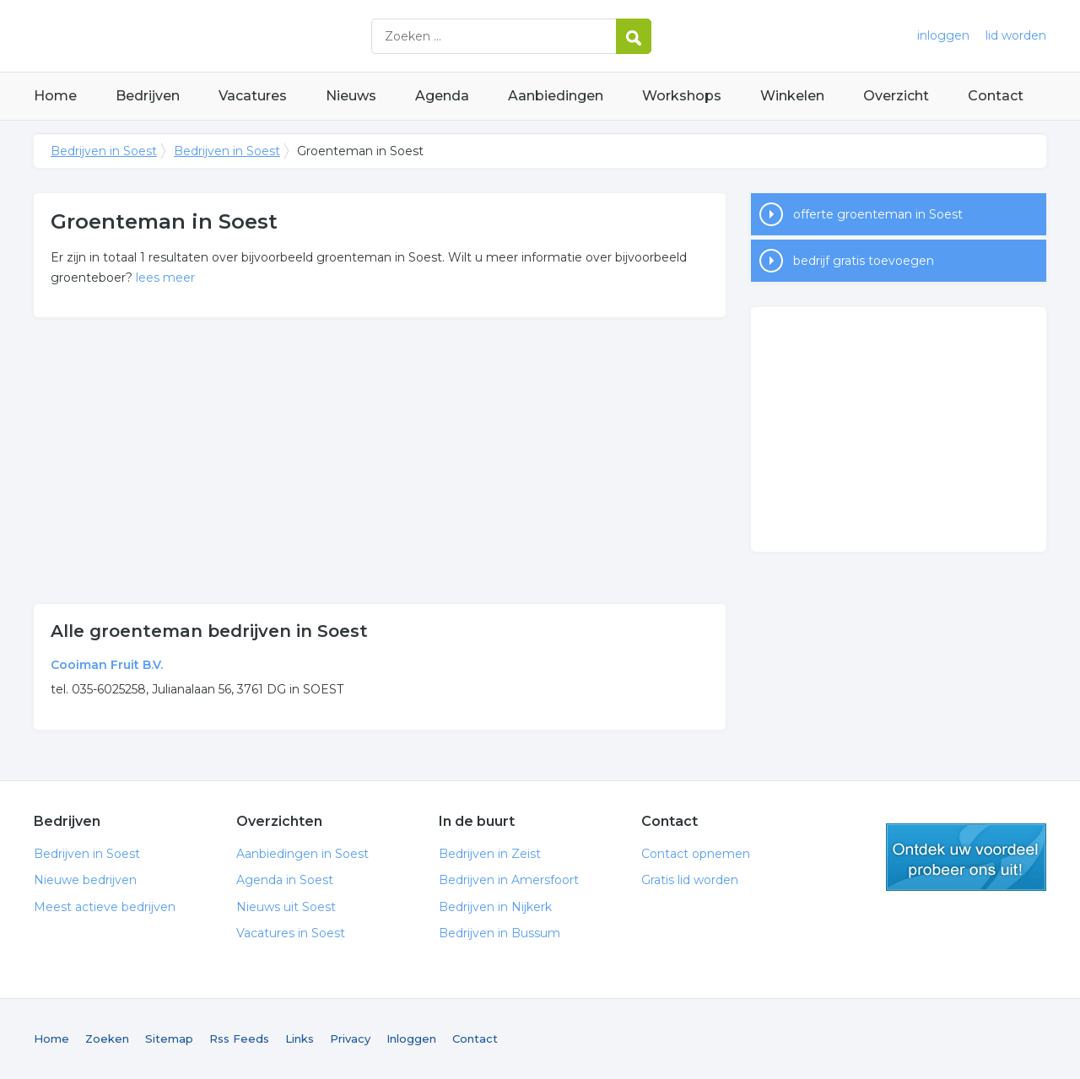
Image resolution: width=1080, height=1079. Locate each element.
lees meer (165, 277)
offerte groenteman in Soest (878, 214)
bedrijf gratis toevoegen (863, 260)
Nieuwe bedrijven (85, 879)
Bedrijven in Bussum (499, 933)
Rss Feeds (239, 1038)
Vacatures (253, 96)
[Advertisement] (380, 461)
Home (55, 96)
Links (299, 1038)
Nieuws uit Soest (286, 906)
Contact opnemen (695, 853)
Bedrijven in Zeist (490, 853)
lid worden (1016, 35)
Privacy (350, 1038)
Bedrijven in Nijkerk (495, 906)
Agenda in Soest (284, 879)
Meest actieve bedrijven (105, 906)
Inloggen (411, 1038)
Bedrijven (148, 96)
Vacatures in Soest (290, 933)
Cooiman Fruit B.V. (107, 664)
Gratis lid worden (689, 879)
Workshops (681, 96)
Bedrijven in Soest (245, 35)
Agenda (442, 96)
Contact (995, 96)
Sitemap (169, 1038)
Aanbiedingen (555, 96)
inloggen (943, 35)
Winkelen (792, 96)
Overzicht (896, 96)
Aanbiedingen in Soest (302, 853)
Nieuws (351, 96)
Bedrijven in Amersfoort (509, 879)
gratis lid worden (966, 857)
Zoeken (107, 1038)
